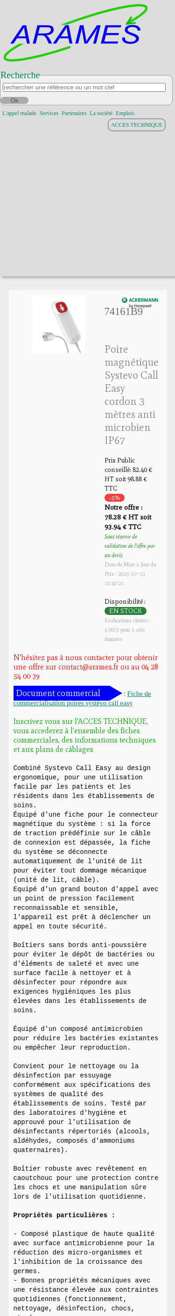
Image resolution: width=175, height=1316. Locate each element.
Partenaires (74, 113)
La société (101, 113)
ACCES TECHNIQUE (136, 125)
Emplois (125, 113)
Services (49, 113)
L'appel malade (19, 113)
